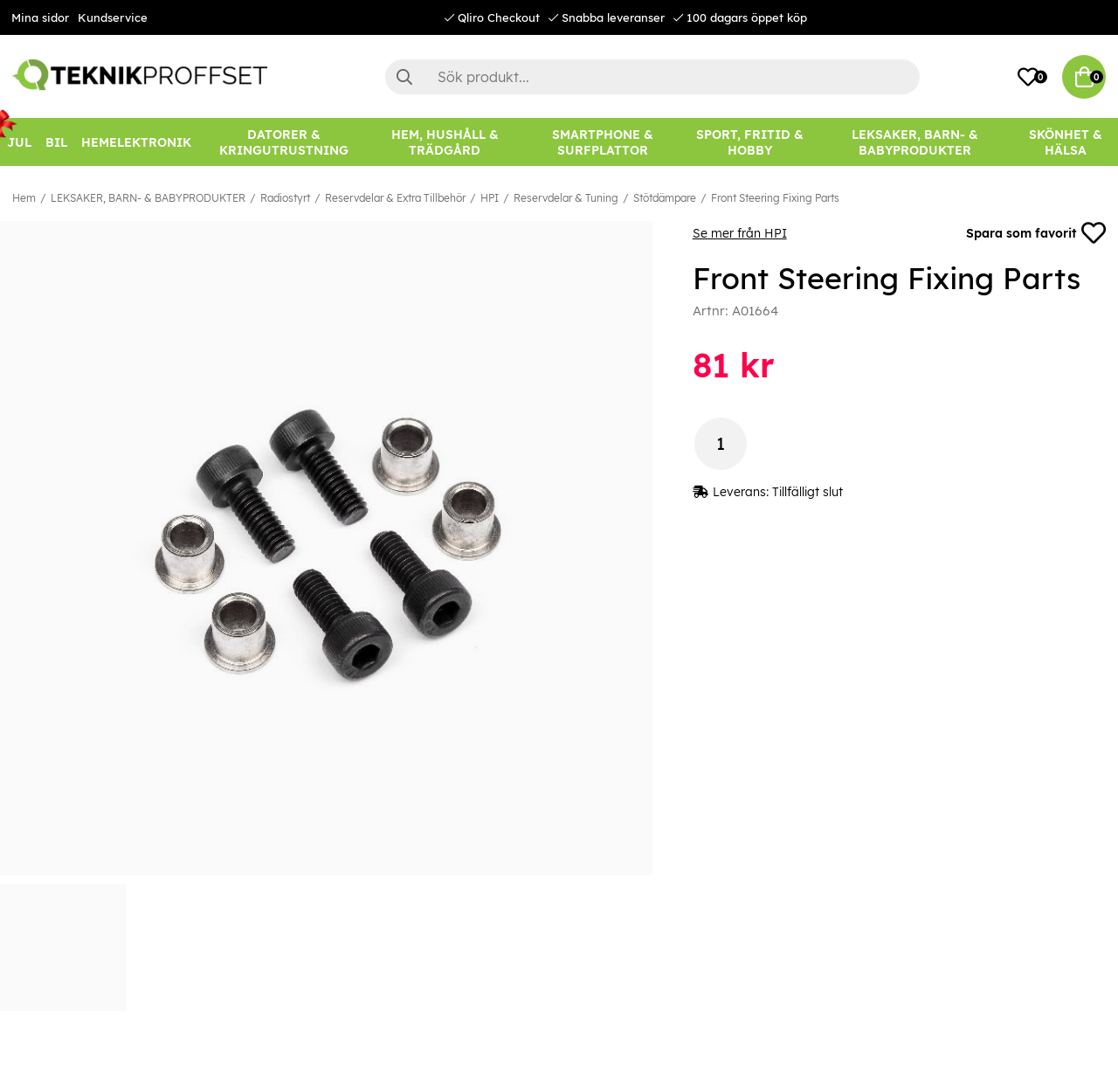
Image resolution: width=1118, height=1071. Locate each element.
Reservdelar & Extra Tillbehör (395, 197)
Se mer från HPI (740, 233)
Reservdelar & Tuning (566, 197)
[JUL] (19, 142)
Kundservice (113, 17)
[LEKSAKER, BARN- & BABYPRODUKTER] (915, 142)
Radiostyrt (285, 197)
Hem (24, 197)
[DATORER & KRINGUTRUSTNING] (283, 142)
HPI (489, 197)
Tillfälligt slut (807, 492)
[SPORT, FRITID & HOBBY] (750, 142)
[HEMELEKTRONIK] (136, 142)
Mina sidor (40, 17)
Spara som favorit (1036, 233)
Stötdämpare (664, 197)
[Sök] (652, 76)
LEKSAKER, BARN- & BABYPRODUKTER (148, 197)
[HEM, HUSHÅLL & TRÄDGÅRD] (445, 142)
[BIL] (56, 142)
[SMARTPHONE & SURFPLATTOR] (602, 142)
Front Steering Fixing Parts (775, 197)
